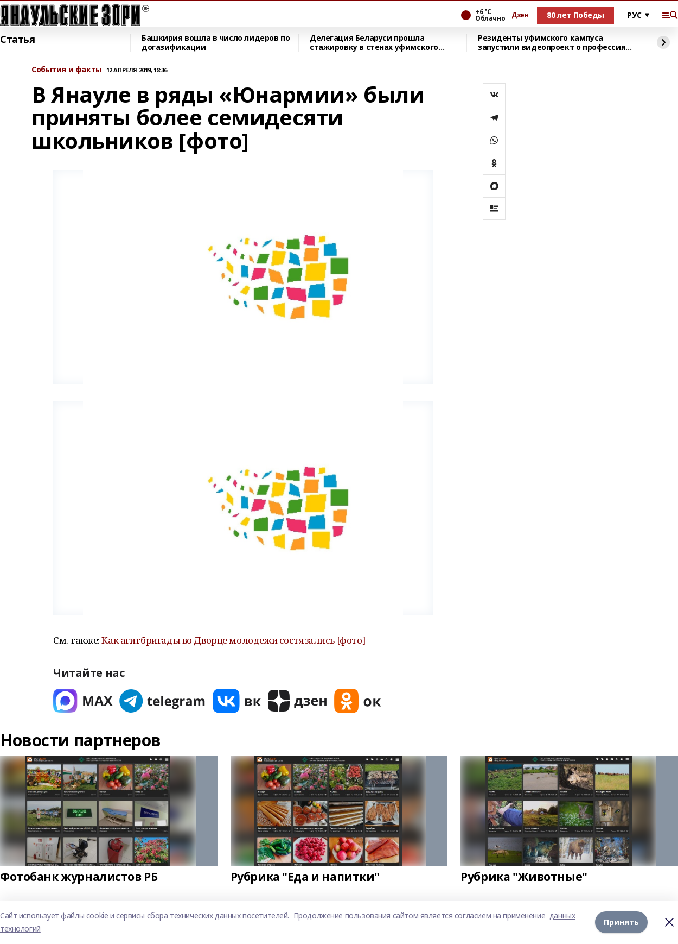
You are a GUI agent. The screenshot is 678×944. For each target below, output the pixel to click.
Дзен (519, 15)
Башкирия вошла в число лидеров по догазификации (216, 43)
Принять (621, 922)
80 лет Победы (575, 15)
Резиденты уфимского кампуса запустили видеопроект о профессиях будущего (554, 43)
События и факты (66, 69)
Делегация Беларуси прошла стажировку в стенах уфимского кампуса (374, 43)
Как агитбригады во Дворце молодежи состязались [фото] (233, 640)
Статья (17, 40)
